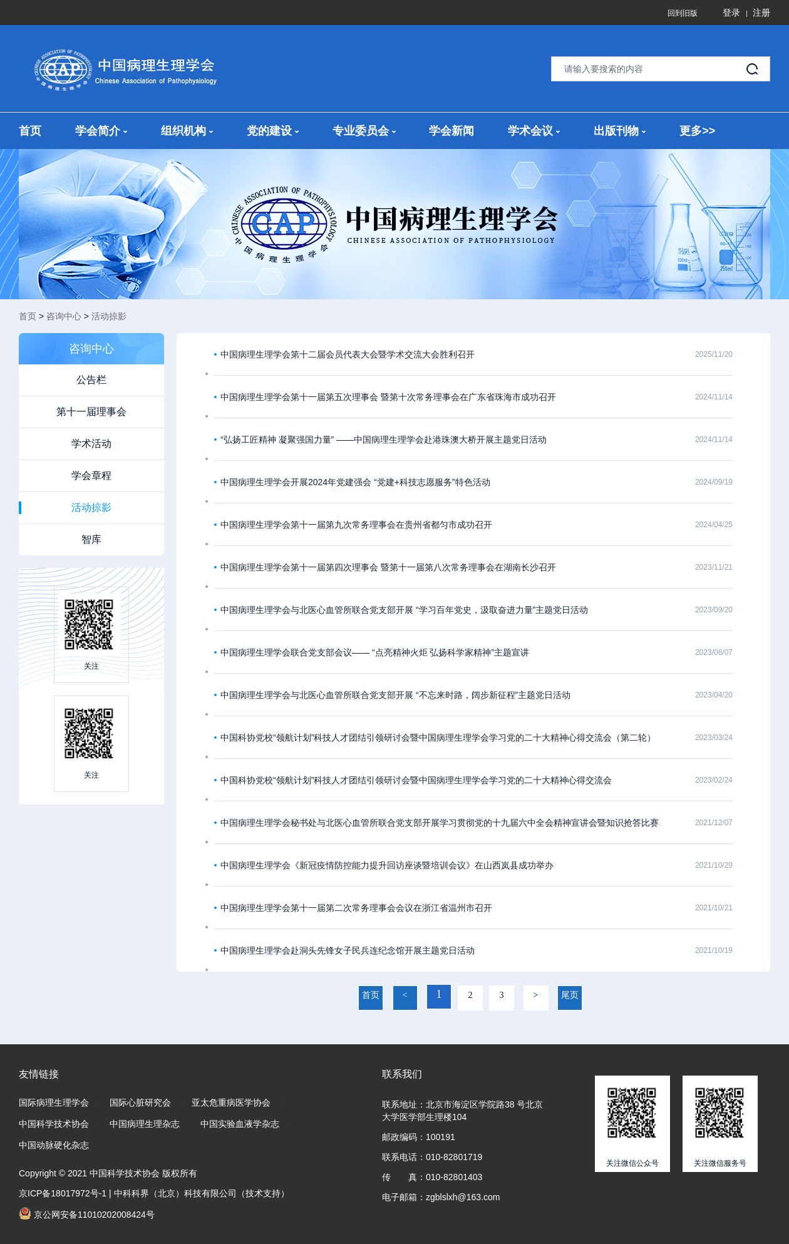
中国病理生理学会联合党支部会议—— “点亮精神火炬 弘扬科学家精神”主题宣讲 (374, 652)
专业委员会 (364, 130)
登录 (731, 13)
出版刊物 (620, 130)
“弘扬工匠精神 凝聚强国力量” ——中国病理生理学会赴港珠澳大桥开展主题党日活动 (383, 439)
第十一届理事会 (91, 411)
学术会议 (534, 130)
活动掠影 (108, 316)
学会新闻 (451, 130)
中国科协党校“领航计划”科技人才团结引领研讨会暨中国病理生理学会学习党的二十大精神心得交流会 (416, 780)
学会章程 (91, 475)
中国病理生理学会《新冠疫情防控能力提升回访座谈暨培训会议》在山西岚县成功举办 (387, 865)
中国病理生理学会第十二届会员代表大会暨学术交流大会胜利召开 (347, 354)
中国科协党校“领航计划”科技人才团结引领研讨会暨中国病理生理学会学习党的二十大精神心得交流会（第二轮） (438, 738)
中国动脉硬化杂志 (54, 1145)
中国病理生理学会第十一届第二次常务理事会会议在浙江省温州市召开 (356, 908)
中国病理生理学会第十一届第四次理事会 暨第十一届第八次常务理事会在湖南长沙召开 (388, 567)
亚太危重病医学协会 (231, 1102)
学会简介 (101, 130)
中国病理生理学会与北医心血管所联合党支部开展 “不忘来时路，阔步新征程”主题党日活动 (395, 695)
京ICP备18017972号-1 (62, 1193)
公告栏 (91, 379)
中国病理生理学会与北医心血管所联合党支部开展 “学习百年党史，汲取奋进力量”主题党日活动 (404, 610)
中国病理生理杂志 (145, 1123)
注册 (761, 13)
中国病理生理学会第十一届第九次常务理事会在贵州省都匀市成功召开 (356, 525)
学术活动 (91, 443)
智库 (91, 539)
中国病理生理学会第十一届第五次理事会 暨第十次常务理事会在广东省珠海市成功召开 (388, 397)
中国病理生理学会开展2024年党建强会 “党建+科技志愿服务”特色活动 (355, 482)
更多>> (697, 130)
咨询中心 (63, 316)
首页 (30, 130)
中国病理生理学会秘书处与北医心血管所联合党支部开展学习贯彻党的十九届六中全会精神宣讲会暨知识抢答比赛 (439, 823)
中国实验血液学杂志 (239, 1123)
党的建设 (273, 130)
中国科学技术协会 (54, 1123)
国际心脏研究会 (140, 1102)
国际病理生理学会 (54, 1102)
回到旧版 (683, 13)
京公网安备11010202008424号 (87, 1213)
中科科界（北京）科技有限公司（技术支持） (201, 1193)
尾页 (570, 995)
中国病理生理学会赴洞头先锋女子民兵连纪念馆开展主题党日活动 (347, 950)
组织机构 (187, 130)
